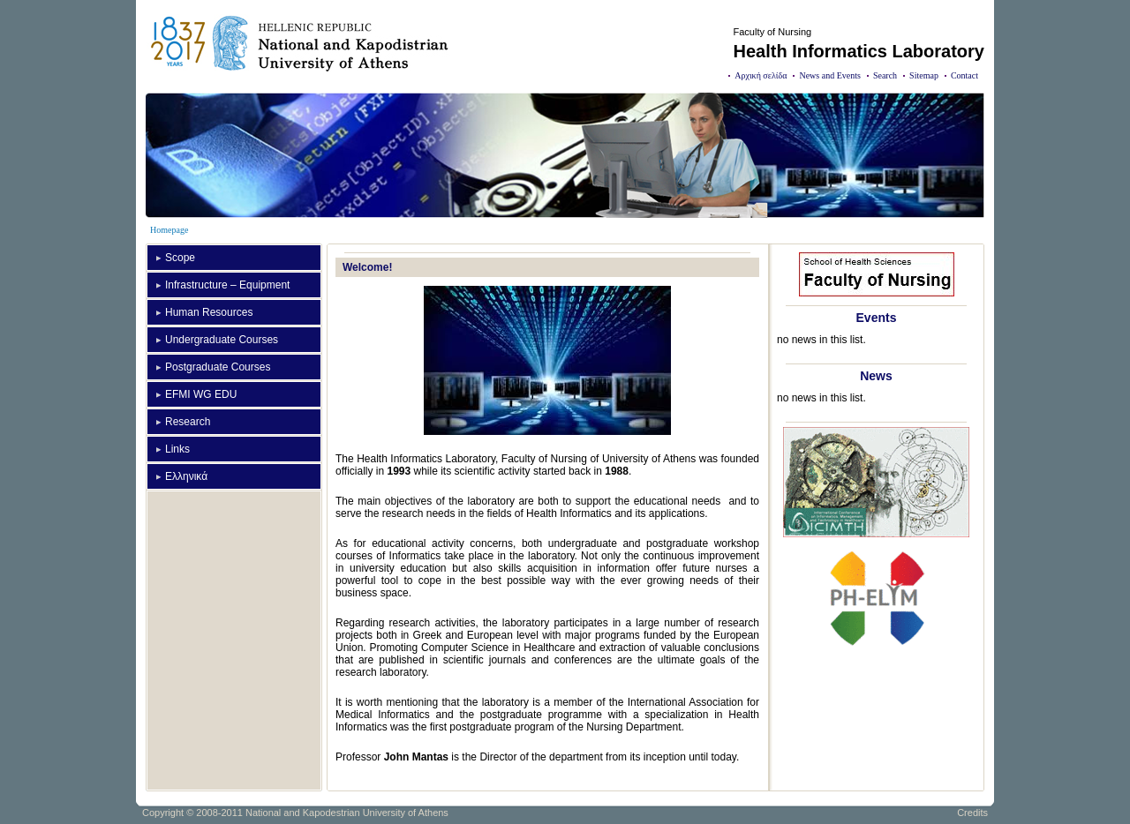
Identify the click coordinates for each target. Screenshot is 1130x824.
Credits (972, 812)
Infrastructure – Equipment (227, 285)
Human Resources (208, 312)
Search (885, 75)
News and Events (829, 75)
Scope (180, 257)
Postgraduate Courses (217, 367)
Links (177, 449)
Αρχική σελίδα (760, 75)
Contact (964, 75)
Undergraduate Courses (221, 339)
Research (187, 422)
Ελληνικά (186, 476)
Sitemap (923, 75)
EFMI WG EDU (201, 394)
